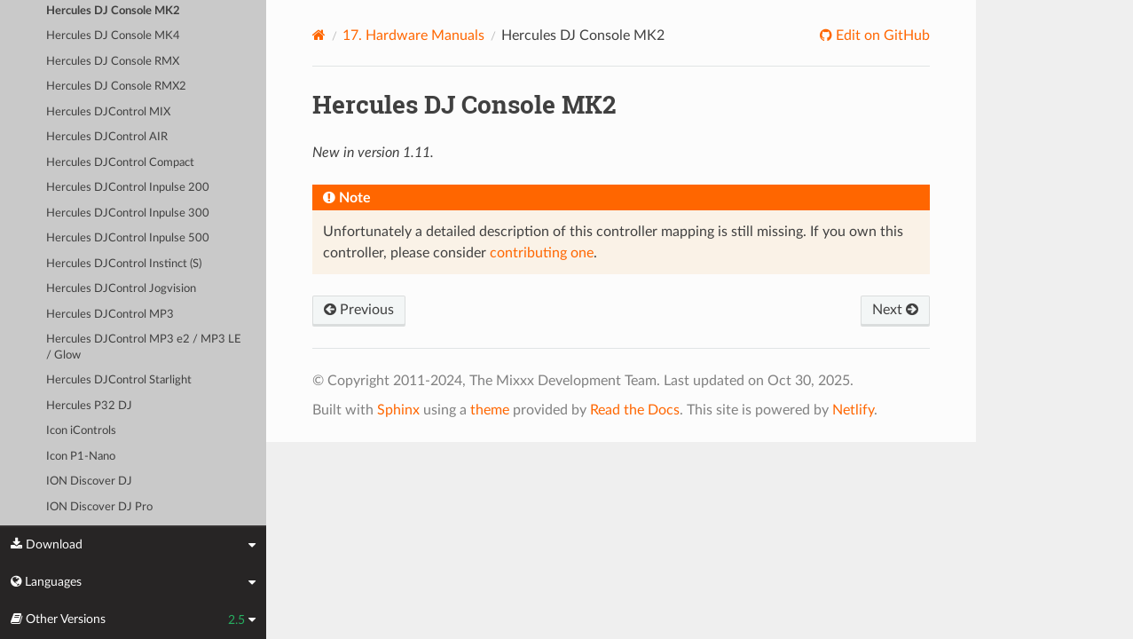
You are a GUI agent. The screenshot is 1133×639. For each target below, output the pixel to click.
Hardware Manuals (413, 35)
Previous (359, 310)
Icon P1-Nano (80, 456)
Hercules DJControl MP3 (110, 314)
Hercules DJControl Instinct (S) (123, 264)
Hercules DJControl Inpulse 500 (127, 238)
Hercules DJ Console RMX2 (116, 86)
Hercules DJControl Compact (120, 163)
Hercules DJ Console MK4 (113, 36)
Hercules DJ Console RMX (112, 61)
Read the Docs (635, 410)
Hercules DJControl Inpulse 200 (127, 187)
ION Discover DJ (89, 481)
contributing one (542, 253)
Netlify (853, 410)
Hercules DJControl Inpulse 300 (127, 213)
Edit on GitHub (881, 35)
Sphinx (398, 410)
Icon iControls (81, 431)
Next (895, 310)
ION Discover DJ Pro (99, 507)
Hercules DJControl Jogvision (121, 289)
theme (489, 410)
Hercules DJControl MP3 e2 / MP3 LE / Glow (143, 347)
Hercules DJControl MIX (108, 112)
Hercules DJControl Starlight (119, 380)
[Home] (319, 35)
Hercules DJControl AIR (107, 137)
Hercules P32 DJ (89, 406)
